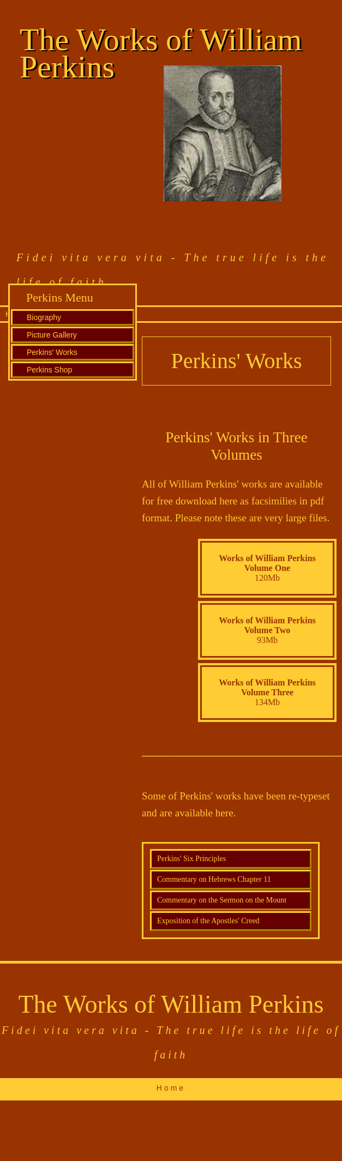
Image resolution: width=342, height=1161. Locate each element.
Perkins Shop (49, 369)
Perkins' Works (52, 352)
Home (171, 1088)
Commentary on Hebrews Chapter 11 (214, 879)
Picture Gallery (52, 334)
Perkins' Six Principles (191, 859)
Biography (44, 317)
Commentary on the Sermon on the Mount (221, 900)
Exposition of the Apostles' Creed (208, 921)
